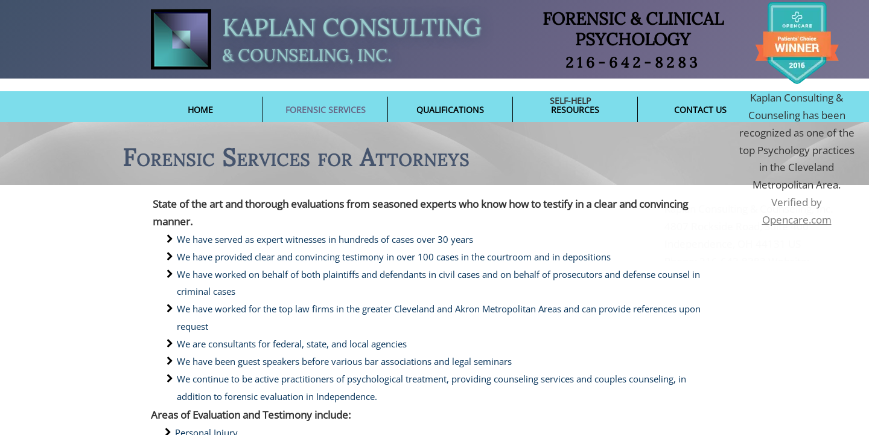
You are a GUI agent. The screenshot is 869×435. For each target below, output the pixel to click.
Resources (575, 109)
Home (200, 109)
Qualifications (450, 109)
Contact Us (700, 109)
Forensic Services (325, 109)
